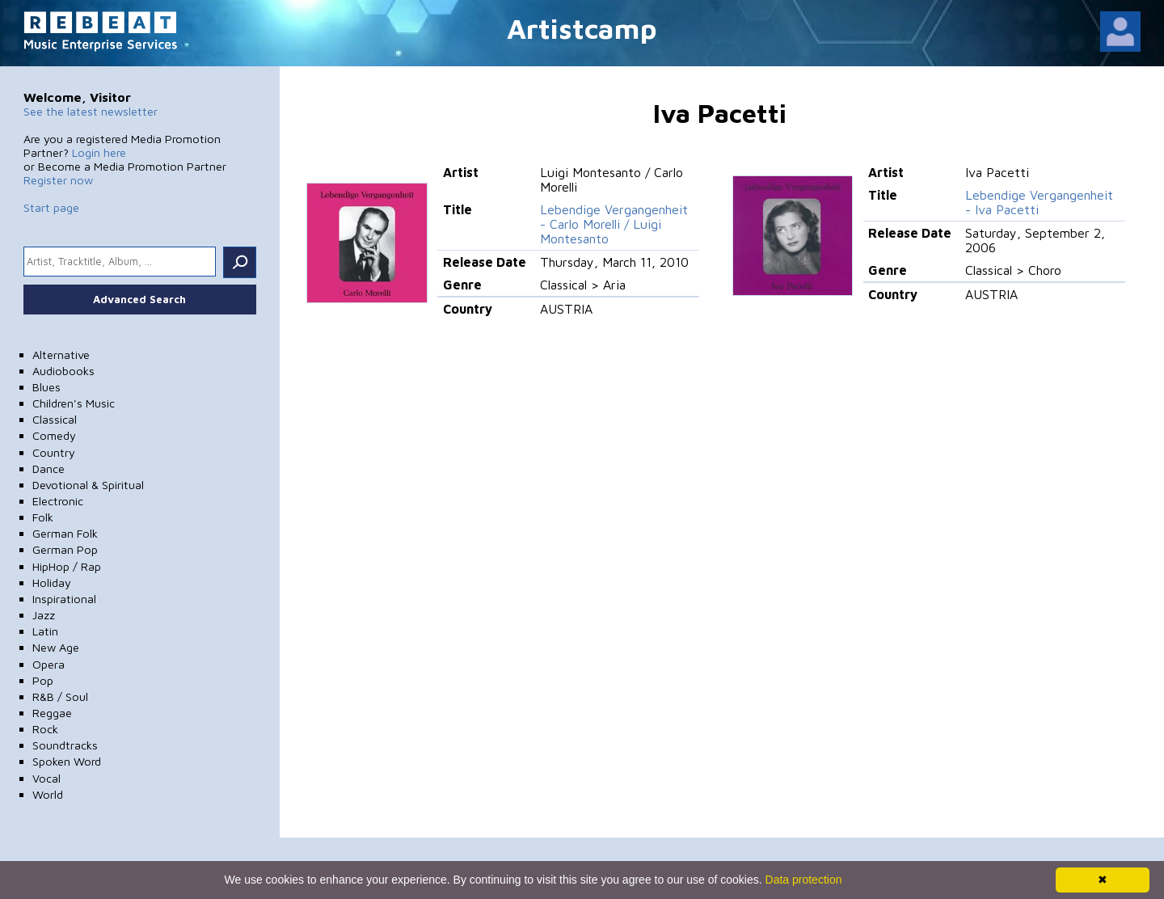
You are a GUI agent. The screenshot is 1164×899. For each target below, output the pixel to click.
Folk (42, 517)
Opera (48, 664)
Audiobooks (63, 371)
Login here (99, 152)
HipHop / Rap (66, 566)
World (47, 794)
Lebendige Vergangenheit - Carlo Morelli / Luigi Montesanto (614, 224)
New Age (55, 647)
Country (53, 452)
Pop (42, 680)
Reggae (52, 713)
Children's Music (73, 403)
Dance (48, 468)
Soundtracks (65, 745)
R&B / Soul (60, 696)
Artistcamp (582, 27)
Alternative (61, 354)
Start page (51, 207)
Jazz (43, 615)
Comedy (54, 435)
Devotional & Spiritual (88, 485)
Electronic (57, 501)
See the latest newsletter (90, 111)
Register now (58, 180)
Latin (45, 631)
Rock (45, 729)
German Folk (65, 533)
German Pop (65, 549)
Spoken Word (66, 761)
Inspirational (64, 599)
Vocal (46, 778)
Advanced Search (139, 299)
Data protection (803, 879)
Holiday (51, 582)
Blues (46, 387)
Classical (54, 419)
